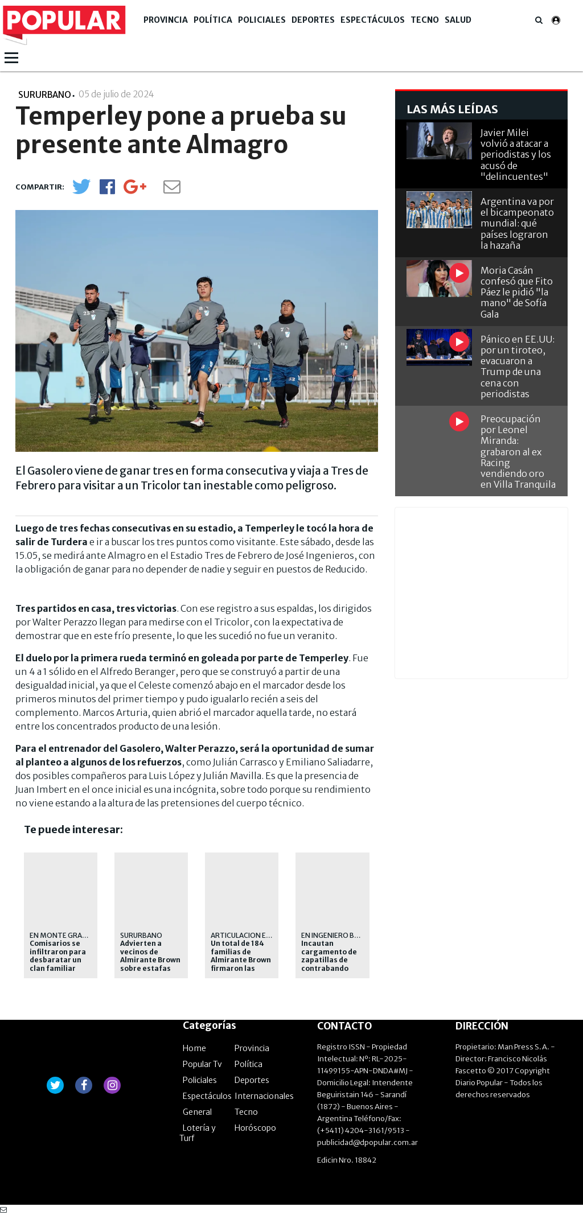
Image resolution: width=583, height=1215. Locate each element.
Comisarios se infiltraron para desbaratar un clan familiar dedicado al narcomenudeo (58, 964)
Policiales (262, 20)
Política (213, 20)
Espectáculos (372, 20)
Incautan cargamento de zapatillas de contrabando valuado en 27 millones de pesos (329, 968)
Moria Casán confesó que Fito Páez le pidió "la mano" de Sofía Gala (517, 292)
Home (194, 1048)
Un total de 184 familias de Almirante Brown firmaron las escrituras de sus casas (242, 964)
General (197, 1112)
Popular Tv (202, 1064)
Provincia (165, 20)
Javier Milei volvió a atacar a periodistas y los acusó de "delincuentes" (516, 154)
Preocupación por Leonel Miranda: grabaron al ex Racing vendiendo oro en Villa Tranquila (518, 451)
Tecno (424, 20)
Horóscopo (255, 1128)
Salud (458, 20)
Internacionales (264, 1096)
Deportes (313, 20)
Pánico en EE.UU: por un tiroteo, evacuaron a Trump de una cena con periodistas (518, 366)
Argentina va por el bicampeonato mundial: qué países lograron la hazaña (517, 223)
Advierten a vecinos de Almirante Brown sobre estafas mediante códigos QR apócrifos (150, 968)
